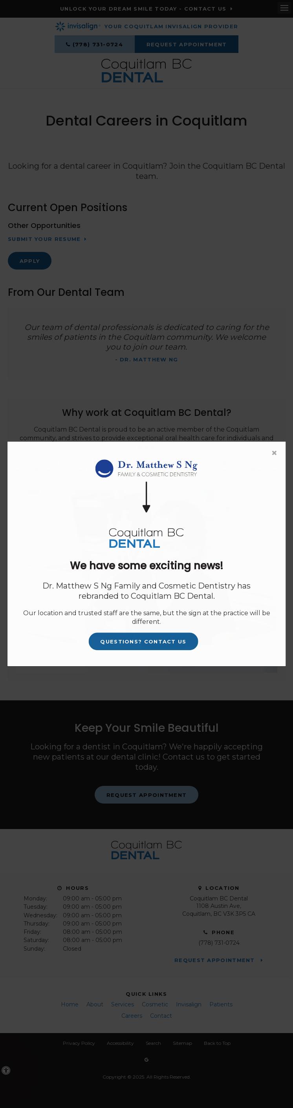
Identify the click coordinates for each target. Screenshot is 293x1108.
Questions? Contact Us (143, 641)
